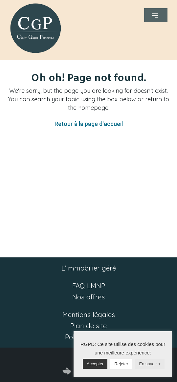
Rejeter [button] (121, 363)
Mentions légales (88, 315)
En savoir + (150, 363)
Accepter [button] (95, 363)
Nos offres (88, 297)
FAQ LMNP (88, 286)
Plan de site (88, 326)
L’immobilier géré (88, 268)
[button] (155, 15)
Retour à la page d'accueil (89, 123)
